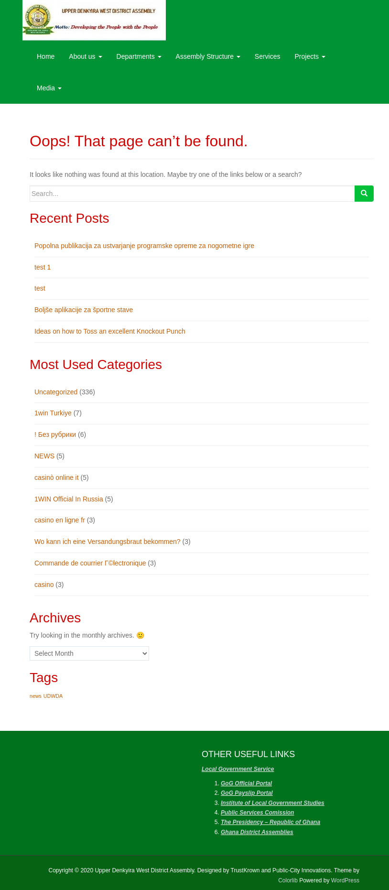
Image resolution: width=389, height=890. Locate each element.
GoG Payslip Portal (247, 793)
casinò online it (56, 477)
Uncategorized (55, 392)
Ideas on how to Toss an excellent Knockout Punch (109, 331)
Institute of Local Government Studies (272, 803)
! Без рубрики (55, 434)
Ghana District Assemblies (257, 832)
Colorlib (288, 880)
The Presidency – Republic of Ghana (270, 822)
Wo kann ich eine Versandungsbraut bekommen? (107, 541)
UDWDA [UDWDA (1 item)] (53, 696)
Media (49, 88)
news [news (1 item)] (36, 696)
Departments (139, 56)
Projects (310, 56)
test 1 (42, 267)
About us (85, 56)
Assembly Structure (208, 56)
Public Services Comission (257, 812)
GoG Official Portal (246, 783)
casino (44, 584)
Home (45, 56)
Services (268, 56)
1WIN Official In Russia (68, 499)
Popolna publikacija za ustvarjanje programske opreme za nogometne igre (144, 246)
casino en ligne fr (59, 520)
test (39, 288)
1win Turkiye (53, 413)
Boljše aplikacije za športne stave (83, 310)
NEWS (44, 456)
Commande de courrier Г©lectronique (90, 563)
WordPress (345, 880)
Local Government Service (238, 769)
